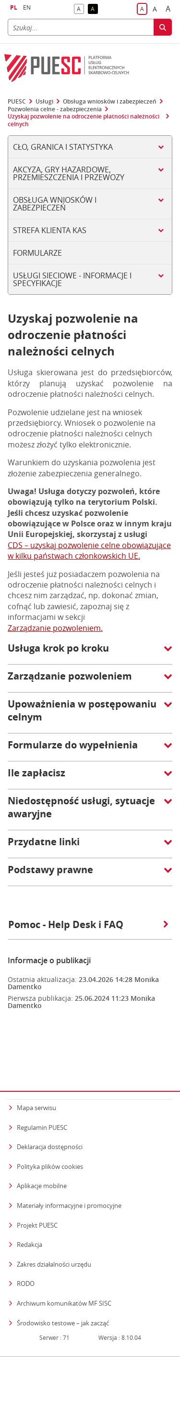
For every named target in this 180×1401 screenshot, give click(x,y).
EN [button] (27, 7)
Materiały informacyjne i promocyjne (69, 1157)
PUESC (17, 101)
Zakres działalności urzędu (54, 1215)
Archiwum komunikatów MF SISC (64, 1255)
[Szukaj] (81, 27)
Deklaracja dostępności (50, 1098)
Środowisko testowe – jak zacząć (63, 1274)
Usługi (44, 101)
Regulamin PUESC (42, 1079)
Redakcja (29, 1196)
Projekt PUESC (37, 1177)
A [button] (80, 9)
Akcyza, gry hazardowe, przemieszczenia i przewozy (68, 173)
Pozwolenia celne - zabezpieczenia (55, 109)
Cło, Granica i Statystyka (63, 147)
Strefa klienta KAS (49, 230)
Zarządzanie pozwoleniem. (55, 628)
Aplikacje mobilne (42, 1137)
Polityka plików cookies (50, 1118)
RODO (26, 1235)
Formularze (37, 253)
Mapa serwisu (36, 1059)
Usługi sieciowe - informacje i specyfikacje (72, 279)
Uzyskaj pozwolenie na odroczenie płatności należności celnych (83, 120)
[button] (90, 653)
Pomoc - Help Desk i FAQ (88, 924)
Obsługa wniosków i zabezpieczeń (109, 101)
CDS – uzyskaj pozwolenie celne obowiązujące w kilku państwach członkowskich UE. (89, 550)
